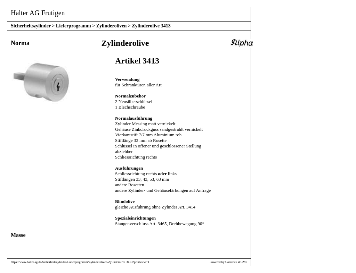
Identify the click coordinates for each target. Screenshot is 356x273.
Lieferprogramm (73, 25)
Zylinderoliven (111, 25)
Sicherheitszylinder (31, 25)
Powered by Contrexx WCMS (228, 262)
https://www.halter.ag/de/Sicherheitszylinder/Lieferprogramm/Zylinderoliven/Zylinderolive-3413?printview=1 (80, 262)
